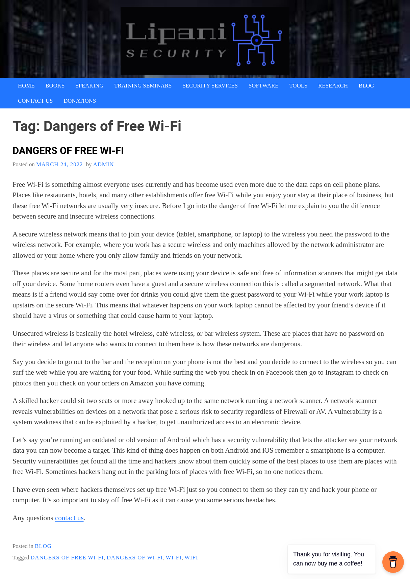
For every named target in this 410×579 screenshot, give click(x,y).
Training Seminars (143, 85)
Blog (366, 85)
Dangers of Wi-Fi (135, 557)
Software (264, 85)
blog (43, 546)
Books (55, 85)
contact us (69, 518)
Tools (298, 85)
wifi (191, 557)
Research (333, 85)
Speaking (89, 85)
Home (26, 85)
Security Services (210, 85)
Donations (79, 101)
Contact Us (35, 101)
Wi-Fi (174, 557)
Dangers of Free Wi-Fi (68, 150)
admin (103, 164)
